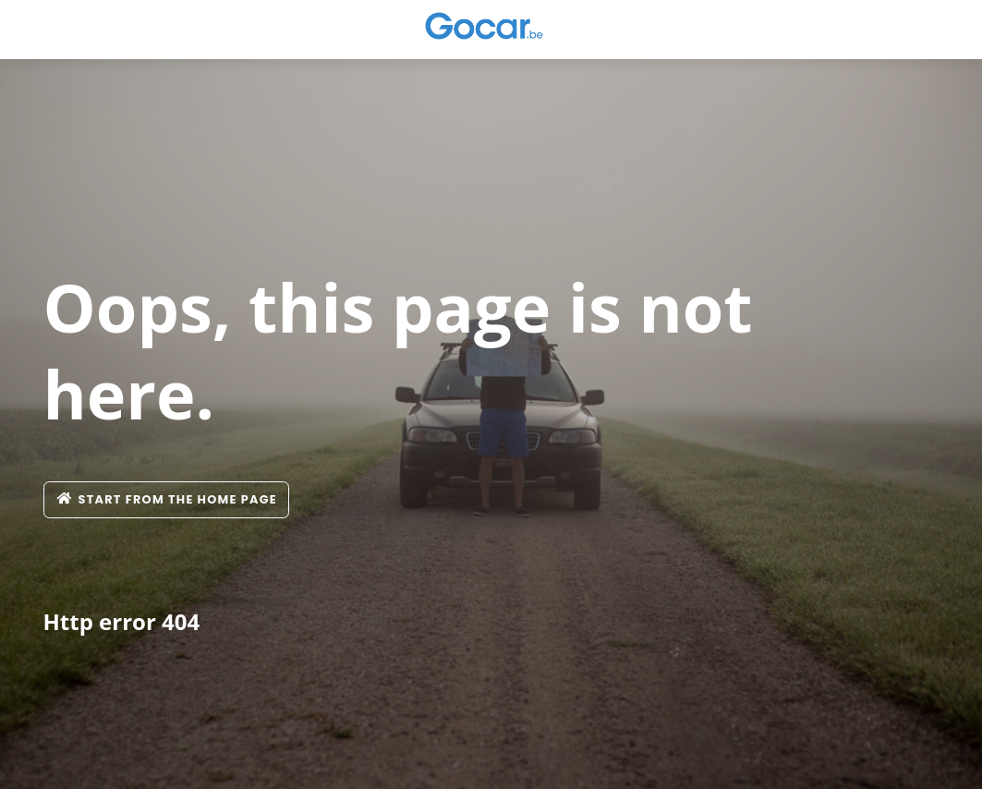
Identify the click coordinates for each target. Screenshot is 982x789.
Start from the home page (166, 499)
